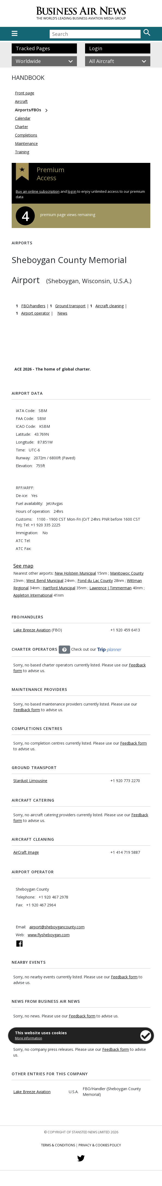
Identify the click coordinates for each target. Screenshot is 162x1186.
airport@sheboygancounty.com (57, 926)
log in (72, 191)
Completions (26, 135)
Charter (21, 126)
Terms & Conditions (58, 1145)
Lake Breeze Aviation (32, 629)
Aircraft (21, 101)
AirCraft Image (26, 852)
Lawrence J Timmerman (110, 587)
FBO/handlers (33, 305)
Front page (24, 93)
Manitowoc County (127, 573)
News (62, 313)
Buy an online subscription (38, 191)
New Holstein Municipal (75, 573)
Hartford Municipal (59, 587)
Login (95, 48)
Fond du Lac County (95, 580)
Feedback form (26, 709)
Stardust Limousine (30, 780)
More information (28, 1038)
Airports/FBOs (28, 109)
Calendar (22, 118)
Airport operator (35, 313)
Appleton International (32, 595)
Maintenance (26, 143)
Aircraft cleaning (109, 305)
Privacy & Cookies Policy (100, 1145)
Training (22, 151)
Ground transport (70, 305)
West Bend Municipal (44, 580)
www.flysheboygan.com (49, 934)
